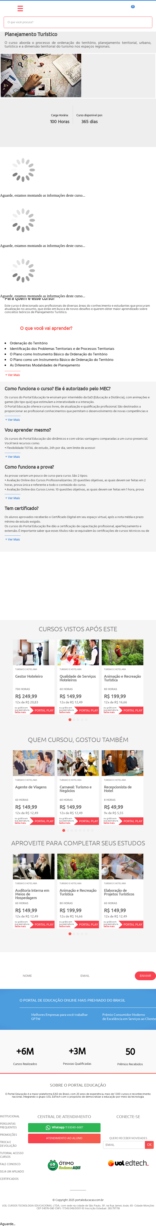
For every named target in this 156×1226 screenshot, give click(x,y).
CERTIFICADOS (9, 1179)
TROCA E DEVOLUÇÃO (8, 1144)
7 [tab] (88, 830)
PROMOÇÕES (8, 1135)
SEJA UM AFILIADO (12, 1171)
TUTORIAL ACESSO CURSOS (11, 1155)
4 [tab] (82, 719)
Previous (5, 673)
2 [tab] (73, 719)
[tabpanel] (34, 677)
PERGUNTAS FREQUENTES (8, 1125)
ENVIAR (145, 975)
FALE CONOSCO (10, 1164)
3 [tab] (78, 719)
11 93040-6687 (67, 1127)
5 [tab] (86, 719)
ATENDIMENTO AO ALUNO (64, 1138)
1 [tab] (70, 719)
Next (150, 673)
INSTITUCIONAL (10, 1116)
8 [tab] (92, 830)
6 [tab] (84, 830)
